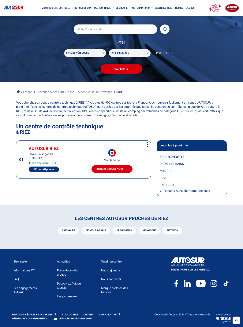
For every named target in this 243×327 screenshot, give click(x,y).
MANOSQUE (168, 171)
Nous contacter (111, 279)
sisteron (172, 230)
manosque (149, 230)
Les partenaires (67, 296)
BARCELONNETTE (172, 157)
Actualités (63, 261)
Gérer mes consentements (29, 318)
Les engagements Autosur (25, 290)
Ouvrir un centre (111, 261)
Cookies (89, 315)
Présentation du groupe (67, 272)
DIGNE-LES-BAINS (172, 164)
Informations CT (24, 270)
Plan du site (70, 314)
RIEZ (163, 178)
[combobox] (115, 29)
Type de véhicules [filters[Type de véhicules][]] (77, 53)
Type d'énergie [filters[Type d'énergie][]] (119, 53)
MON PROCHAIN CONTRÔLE (56, 8)
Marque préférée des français (114, 290)
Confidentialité (109, 315)
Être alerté (20, 261)
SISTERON (167, 185)
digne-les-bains (96, 230)
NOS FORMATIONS (140, 8)
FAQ (16, 279)
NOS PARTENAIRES (185, 8)
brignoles (68, 230)
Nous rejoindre (110, 270)
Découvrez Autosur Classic (69, 285)
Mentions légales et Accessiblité (34, 315)
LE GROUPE (122, 8)
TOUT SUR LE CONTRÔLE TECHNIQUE (92, 8)
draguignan (124, 230)
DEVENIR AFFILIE (163, 8)
